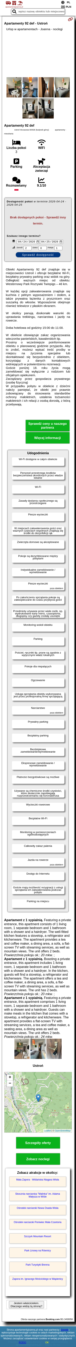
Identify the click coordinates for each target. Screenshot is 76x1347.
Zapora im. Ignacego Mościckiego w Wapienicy (37, 1279)
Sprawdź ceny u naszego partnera (47, 426)
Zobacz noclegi (38, 1159)
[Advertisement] (38, 54)
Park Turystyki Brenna (37, 1265)
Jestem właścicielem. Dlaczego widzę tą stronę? (26, 1305)
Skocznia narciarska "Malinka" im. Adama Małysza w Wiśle (37, 1196)
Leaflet (47, 1131)
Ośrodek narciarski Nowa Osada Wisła (37, 1208)
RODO (22, 1342)
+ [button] (10, 1078)
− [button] (10, 1084)
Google (65, 1329)
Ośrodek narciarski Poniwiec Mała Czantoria (37, 1222)
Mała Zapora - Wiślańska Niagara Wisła (37, 1180)
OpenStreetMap (63, 1131)
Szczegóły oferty (38, 1143)
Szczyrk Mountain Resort (37, 1236)
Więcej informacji (47, 438)
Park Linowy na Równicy (37, 1251)
